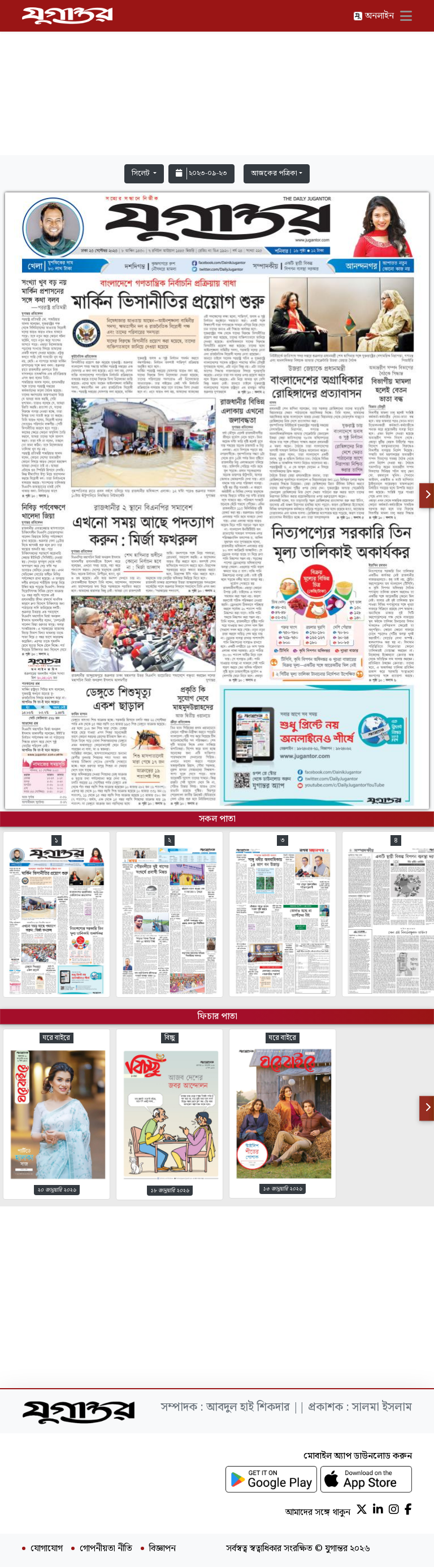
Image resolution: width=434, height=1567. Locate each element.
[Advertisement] (217, 80)
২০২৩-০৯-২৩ (201, 173)
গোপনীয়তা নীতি (106, 1549)
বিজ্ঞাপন (162, 1549)
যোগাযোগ (47, 1549)
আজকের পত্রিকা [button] (274, 173)
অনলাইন (373, 16)
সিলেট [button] (141, 173)
